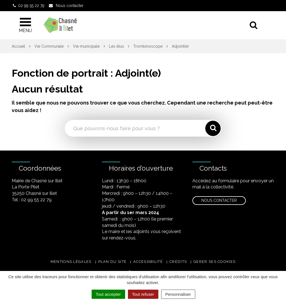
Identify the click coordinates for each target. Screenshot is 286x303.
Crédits (178, 262)
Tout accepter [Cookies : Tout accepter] (108, 294)
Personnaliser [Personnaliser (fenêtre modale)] (178, 294)
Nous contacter (219, 200)
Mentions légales (71, 262)
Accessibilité (148, 262)
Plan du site (112, 262)
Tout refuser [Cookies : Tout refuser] (143, 294)
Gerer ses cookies (214, 262)
